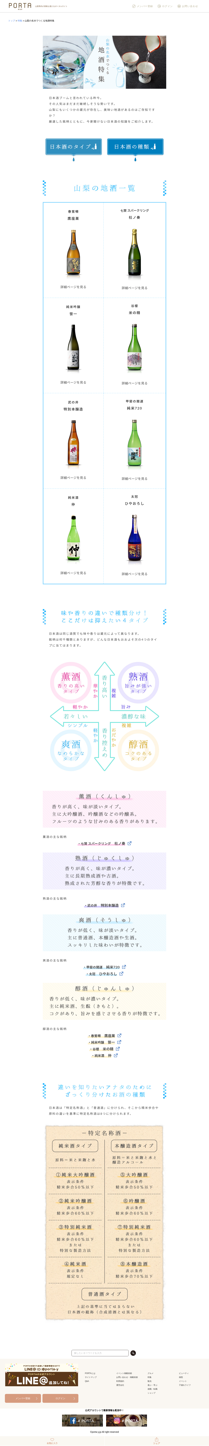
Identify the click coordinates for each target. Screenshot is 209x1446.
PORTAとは (90, 1373)
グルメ (150, 1373)
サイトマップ (91, 1377)
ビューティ (184, 1373)
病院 (181, 1377)
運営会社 (120, 1385)
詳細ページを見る (73, 287)
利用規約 (120, 1381)
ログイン (165, 6)
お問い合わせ (187, 6)
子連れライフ (185, 1385)
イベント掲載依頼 (124, 1373)
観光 (150, 1381)
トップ (11, 20)
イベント (183, 1381)
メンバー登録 (142, 6)
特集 (20, 20)
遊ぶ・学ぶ (152, 1385)
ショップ (151, 1393)
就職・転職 (152, 1389)
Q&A (87, 1381)
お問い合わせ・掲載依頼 (127, 1377)
